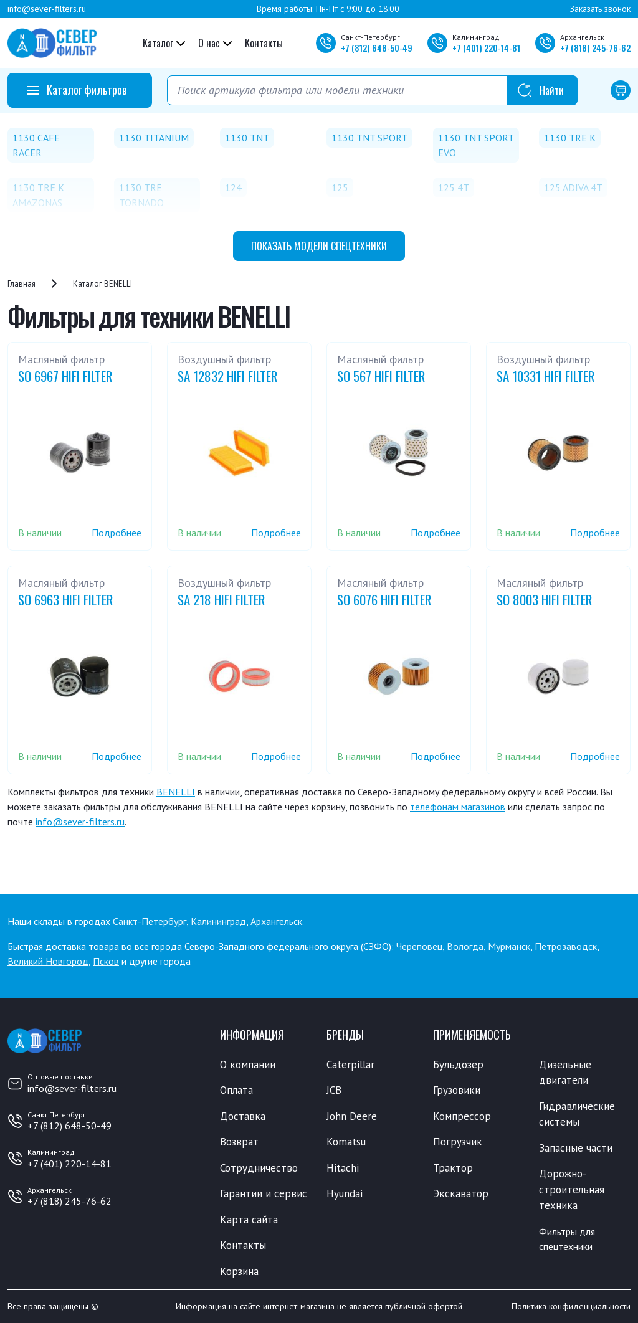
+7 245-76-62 (595, 47)
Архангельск (276, 921)
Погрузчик (457, 1142)
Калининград (218, 921)
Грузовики (456, 1090)
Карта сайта (249, 1219)
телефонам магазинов (457, 806)
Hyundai (344, 1193)
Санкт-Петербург (149, 921)
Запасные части (575, 1148)
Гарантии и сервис (263, 1193)
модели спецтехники (319, 246)
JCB (333, 1090)
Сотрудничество (259, 1168)
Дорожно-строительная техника (571, 1189)
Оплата (236, 1090)
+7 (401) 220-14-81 (69, 1163)
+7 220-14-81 (486, 47)
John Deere (351, 1116)
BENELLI (175, 791)
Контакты (264, 43)
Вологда (465, 946)
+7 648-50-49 (376, 47)
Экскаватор (460, 1193)
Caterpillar (350, 1064)
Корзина (239, 1271)
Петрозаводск (566, 946)
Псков (106, 961)
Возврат (239, 1142)
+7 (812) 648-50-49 (69, 1125)
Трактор (453, 1168)
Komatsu (346, 1142)
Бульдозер (458, 1064)
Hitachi (342, 1168)
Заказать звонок (600, 8)
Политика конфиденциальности (571, 1306)
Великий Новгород (47, 961)
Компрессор (462, 1116)
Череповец (419, 946)
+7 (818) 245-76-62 (69, 1201)
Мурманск (509, 946)
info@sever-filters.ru (46, 8)
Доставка (242, 1116)
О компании (247, 1064)
